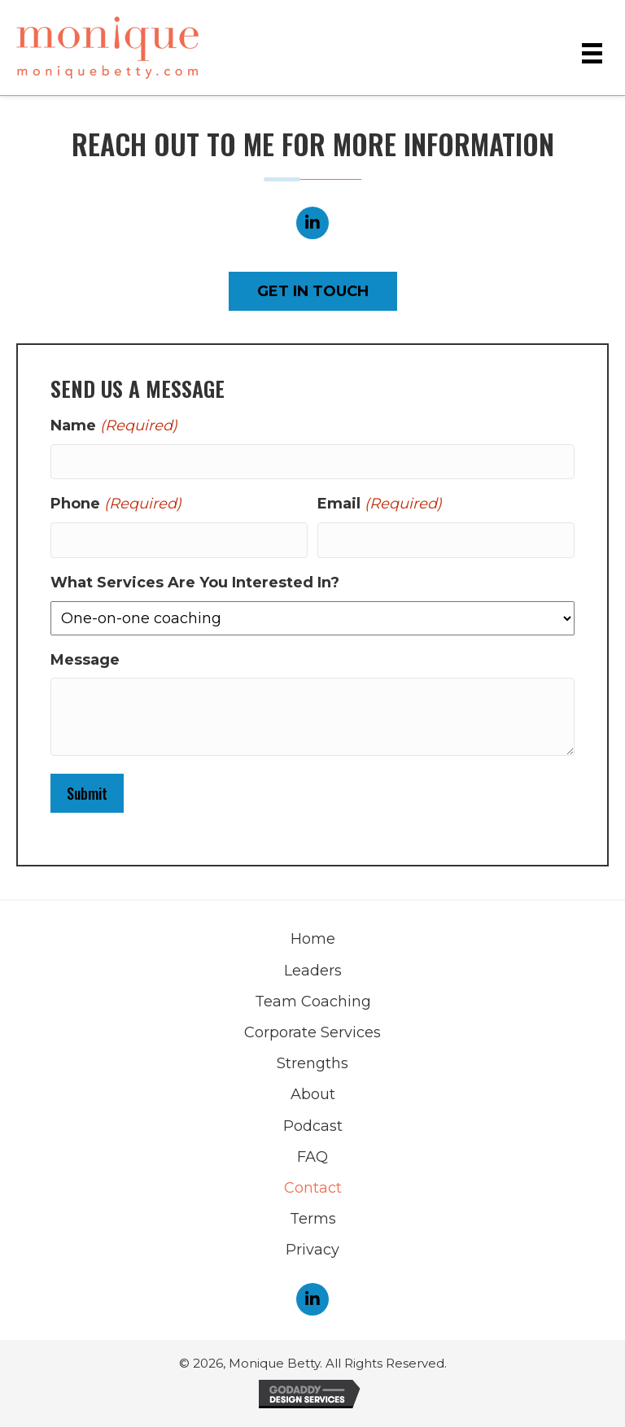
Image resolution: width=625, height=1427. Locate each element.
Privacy (312, 1250)
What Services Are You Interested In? (194, 582)
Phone (115, 504)
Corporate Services (312, 1032)
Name (113, 426)
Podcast (313, 1126)
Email (379, 504)
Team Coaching (313, 1001)
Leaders (313, 971)
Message (85, 660)
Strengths (312, 1063)
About (313, 1094)
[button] (312, 223)
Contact (313, 1188)
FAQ (312, 1157)
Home (313, 939)
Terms (313, 1219)
